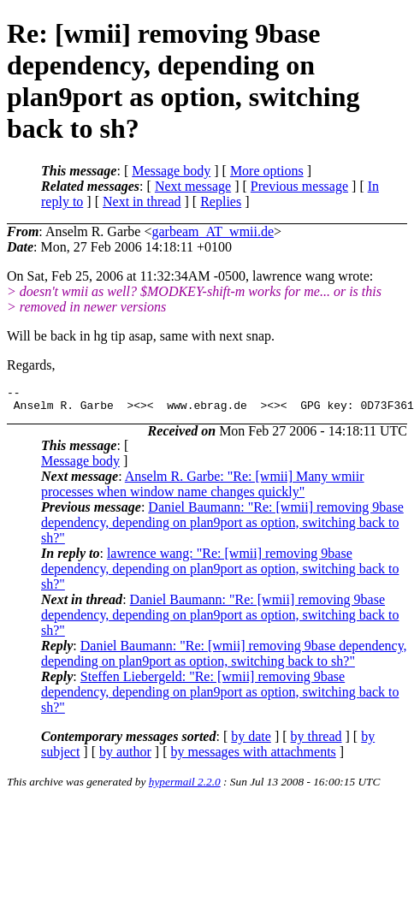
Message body (171, 170)
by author (125, 757)
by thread (316, 741)
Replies (220, 201)
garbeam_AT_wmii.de (212, 231)
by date (251, 741)
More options (267, 170)
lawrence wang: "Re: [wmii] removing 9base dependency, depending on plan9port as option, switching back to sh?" (220, 573)
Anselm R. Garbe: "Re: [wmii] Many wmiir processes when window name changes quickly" (202, 489)
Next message (193, 186)
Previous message (299, 186)
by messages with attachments (253, 757)
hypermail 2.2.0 (185, 786)
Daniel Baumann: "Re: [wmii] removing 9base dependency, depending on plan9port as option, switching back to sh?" (222, 527)
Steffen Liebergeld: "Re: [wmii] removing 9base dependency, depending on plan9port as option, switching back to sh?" (220, 697)
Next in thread (142, 201)
